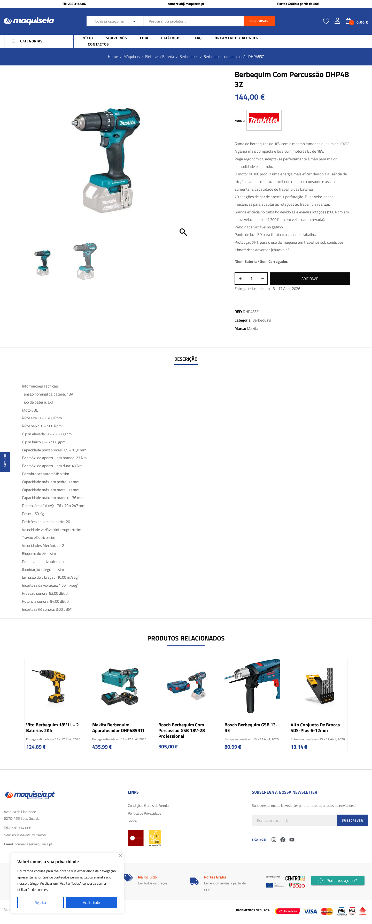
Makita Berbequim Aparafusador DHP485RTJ (118, 727)
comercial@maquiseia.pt (186, 3)
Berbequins (189, 56)
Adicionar (310, 278)
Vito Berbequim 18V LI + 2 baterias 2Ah (52, 727)
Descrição (186, 358)
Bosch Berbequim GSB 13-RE (250, 727)
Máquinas (131, 56)
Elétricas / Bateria (159, 56)
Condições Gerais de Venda (148, 805)
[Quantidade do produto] (251, 278)
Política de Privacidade (144, 813)
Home (113, 56)
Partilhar (5, 460)
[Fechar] (120, 855)
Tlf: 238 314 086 (74, 3)
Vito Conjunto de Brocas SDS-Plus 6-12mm (315, 727)
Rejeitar (41, 902)
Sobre (132, 821)
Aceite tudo (91, 902)
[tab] (186, 360)
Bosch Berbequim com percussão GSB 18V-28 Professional (181, 730)
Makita (252, 328)
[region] (67, 883)
